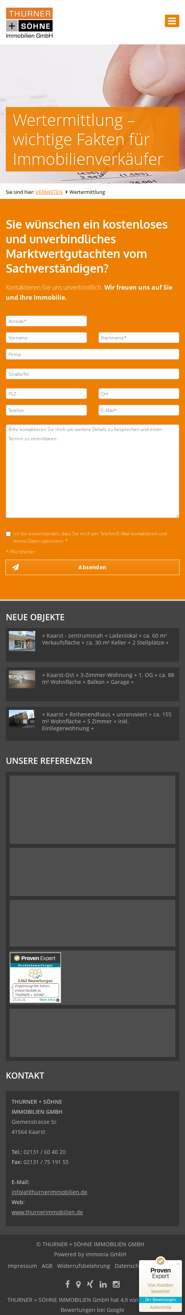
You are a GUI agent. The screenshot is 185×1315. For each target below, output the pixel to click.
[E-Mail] (139, 410)
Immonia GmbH (106, 1254)
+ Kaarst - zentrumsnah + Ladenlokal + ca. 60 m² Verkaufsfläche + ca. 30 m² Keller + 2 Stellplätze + (105, 639)
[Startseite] (29, 22)
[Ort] (139, 393)
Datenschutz (131, 1265)
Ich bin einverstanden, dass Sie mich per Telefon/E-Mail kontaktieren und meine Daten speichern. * (86, 537)
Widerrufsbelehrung (83, 1265)
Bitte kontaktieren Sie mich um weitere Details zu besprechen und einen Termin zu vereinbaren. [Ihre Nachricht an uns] (92, 471)
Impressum (22, 1265)
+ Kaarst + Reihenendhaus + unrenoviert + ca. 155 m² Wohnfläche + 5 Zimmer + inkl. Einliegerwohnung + (106, 721)
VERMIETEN (49, 191)
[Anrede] (46, 321)
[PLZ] (46, 393)
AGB (47, 1265)
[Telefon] (46, 410)
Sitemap (162, 1265)
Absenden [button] (92, 567)
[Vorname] (46, 337)
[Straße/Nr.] (92, 373)
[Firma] (92, 354)
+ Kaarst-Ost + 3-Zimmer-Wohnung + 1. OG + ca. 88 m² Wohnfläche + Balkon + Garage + (108, 678)
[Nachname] (139, 337)
